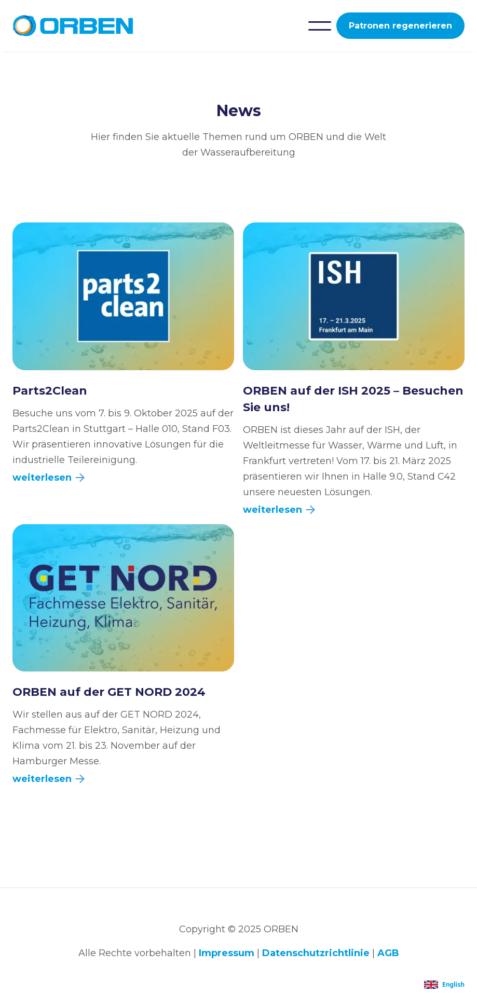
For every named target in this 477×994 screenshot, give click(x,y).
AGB (388, 953)
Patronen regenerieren (400, 26)
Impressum (226, 953)
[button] (319, 26)
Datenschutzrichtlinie (316, 953)
